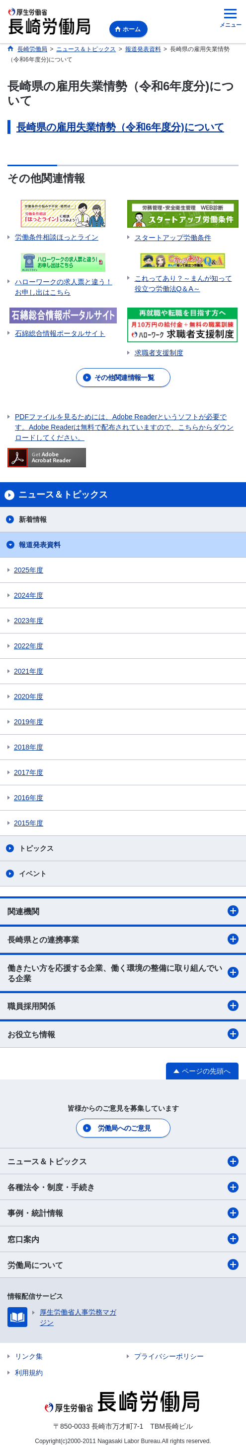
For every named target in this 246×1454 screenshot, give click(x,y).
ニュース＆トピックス (123, 1161)
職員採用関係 (123, 1005)
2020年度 (28, 696)
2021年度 (28, 671)
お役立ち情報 (123, 1033)
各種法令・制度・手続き (123, 1187)
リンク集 (29, 1356)
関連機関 (123, 910)
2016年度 (28, 798)
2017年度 (28, 772)
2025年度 (28, 570)
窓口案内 (123, 1238)
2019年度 (28, 722)
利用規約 (29, 1373)
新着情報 (33, 519)
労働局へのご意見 (124, 1128)
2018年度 (28, 747)
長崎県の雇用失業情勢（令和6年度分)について (120, 127)
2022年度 (28, 646)
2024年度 (28, 595)
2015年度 (28, 823)
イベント (33, 874)
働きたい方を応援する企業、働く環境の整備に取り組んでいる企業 (123, 973)
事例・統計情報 (123, 1212)
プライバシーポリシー (169, 1356)
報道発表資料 (40, 545)
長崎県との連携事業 (123, 939)
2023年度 (28, 621)
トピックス (36, 848)
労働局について (123, 1264)
